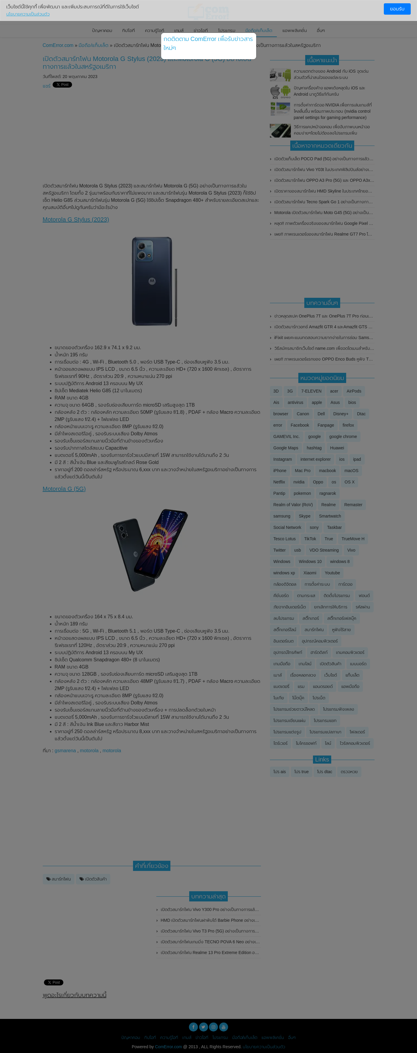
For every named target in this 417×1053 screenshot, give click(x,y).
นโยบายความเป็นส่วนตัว (28, 14)
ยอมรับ (397, 8)
